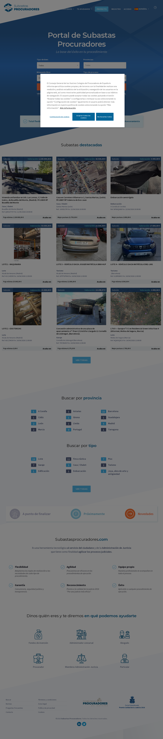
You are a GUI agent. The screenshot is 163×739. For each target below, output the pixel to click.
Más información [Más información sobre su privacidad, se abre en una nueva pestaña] (68, 108)
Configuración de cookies (59, 117)
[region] (82, 100)
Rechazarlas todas (104, 117)
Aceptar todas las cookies (83, 117)
